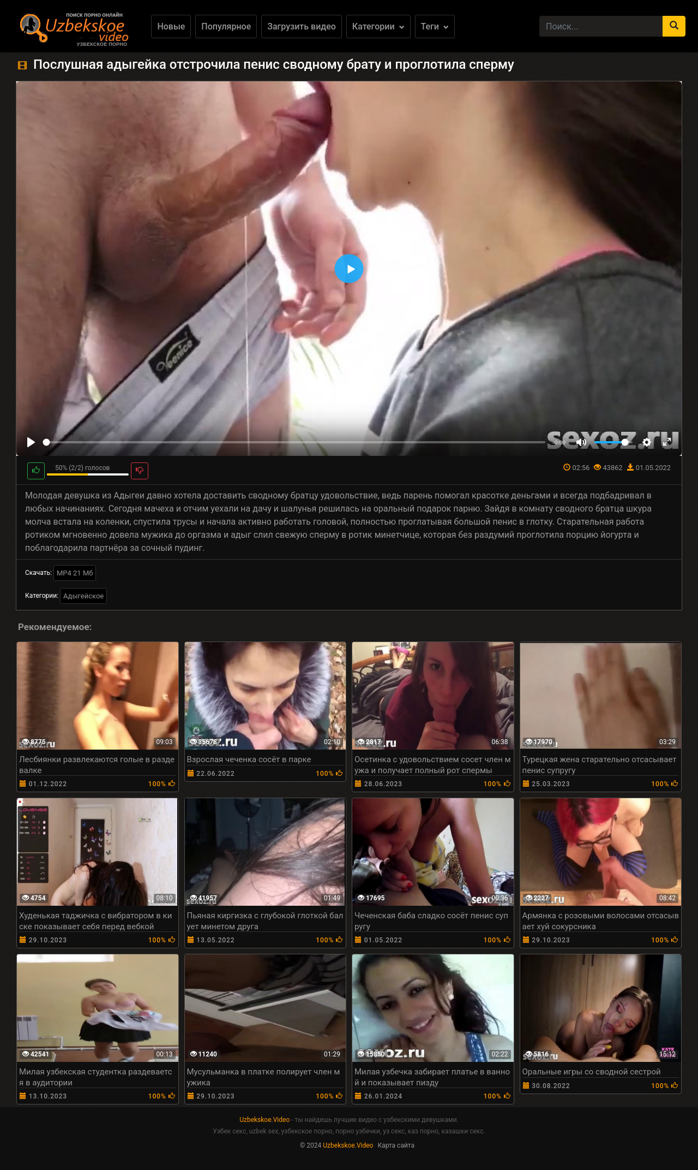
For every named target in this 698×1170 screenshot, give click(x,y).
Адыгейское (83, 596)
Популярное (226, 26)
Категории (378, 26)
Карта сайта (395, 1145)
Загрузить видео (301, 26)
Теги (435, 26)
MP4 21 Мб (75, 573)
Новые (171, 26)
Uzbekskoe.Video (264, 1120)
